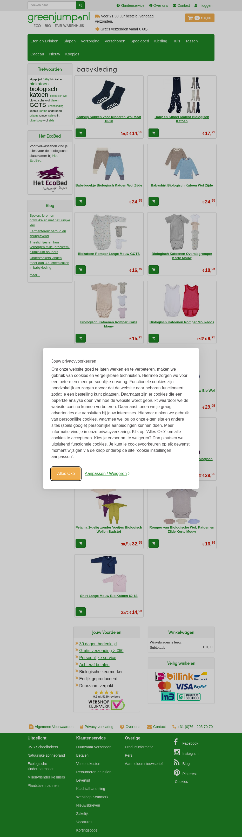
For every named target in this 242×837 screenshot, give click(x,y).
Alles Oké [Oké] (66, 473)
